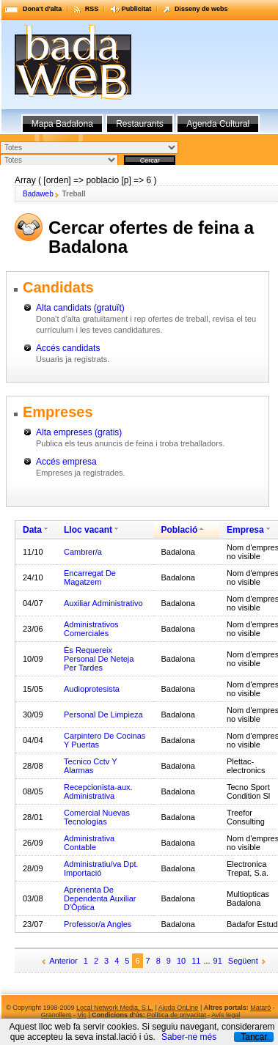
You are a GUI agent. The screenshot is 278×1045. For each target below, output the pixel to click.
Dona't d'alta (42, 8)
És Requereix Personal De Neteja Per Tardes (98, 659)
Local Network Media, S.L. (114, 1007)
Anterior (63, 960)
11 (195, 960)
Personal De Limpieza (103, 714)
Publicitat (137, 8)
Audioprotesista (92, 688)
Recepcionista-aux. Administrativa (98, 791)
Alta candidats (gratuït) (80, 308)
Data (32, 530)
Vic (81, 1015)
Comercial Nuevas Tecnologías (97, 817)
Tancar (254, 1037)
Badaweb (38, 194)
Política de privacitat (176, 1015)
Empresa (245, 530)
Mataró (260, 1007)
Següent (243, 960)
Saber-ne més (188, 1037)
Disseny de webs (201, 8)
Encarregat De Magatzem (90, 577)
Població (179, 530)
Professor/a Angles (97, 924)
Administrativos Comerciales (91, 629)
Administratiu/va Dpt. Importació (101, 868)
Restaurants (140, 124)
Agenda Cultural (217, 124)
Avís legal (225, 1015)
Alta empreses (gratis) (79, 432)
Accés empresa (66, 462)
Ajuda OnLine (178, 1007)
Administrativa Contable (89, 843)
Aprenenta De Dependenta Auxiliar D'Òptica (100, 898)
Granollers (56, 1015)
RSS (92, 8)
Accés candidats (68, 348)
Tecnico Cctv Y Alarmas (90, 766)
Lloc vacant (88, 530)
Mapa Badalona (62, 124)
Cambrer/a (83, 551)
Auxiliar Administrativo (103, 603)
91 (217, 960)
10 (181, 960)
